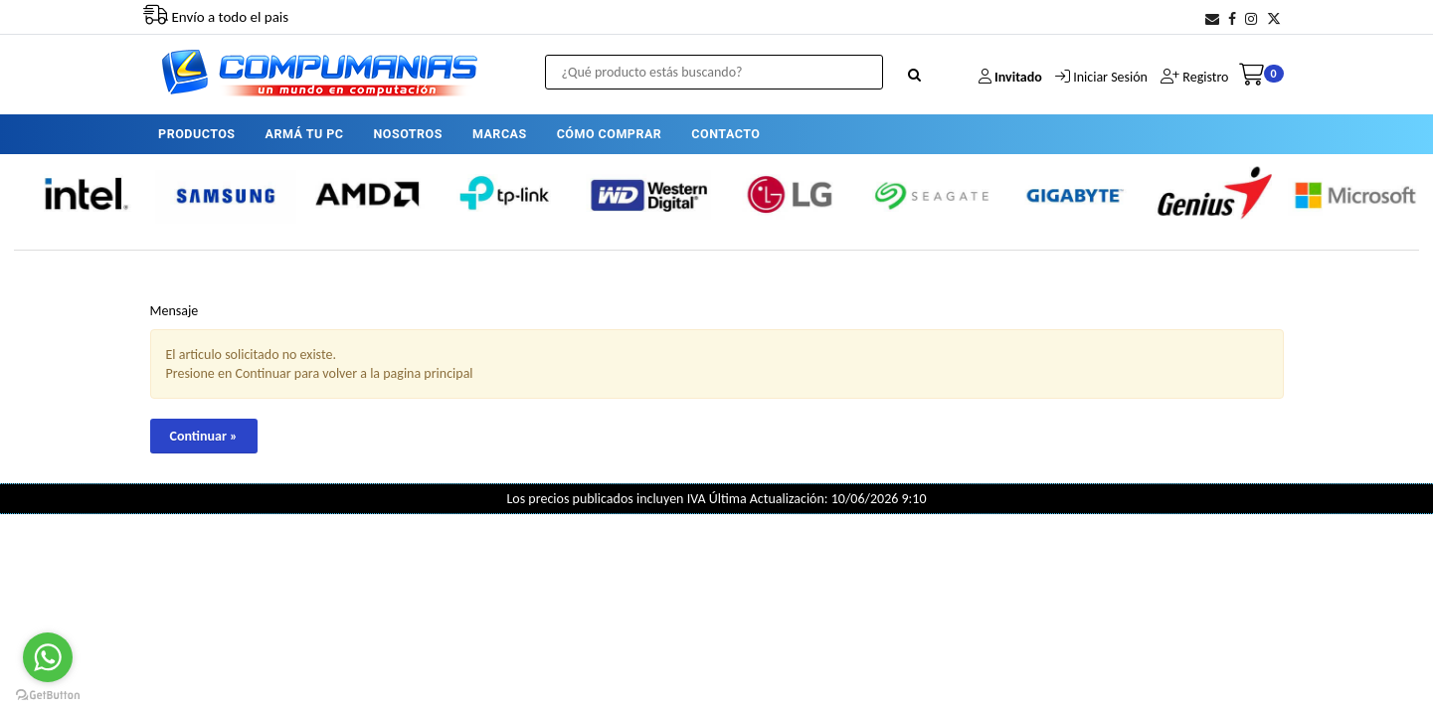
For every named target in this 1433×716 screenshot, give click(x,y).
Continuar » (204, 436)
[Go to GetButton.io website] (48, 695)
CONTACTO (725, 133)
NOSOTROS (408, 133)
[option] (84, 194)
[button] (1212, 19)
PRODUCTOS (196, 133)
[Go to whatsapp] (48, 657)
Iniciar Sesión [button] (1110, 77)
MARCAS (499, 133)
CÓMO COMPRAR (609, 133)
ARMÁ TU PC (305, 133)
